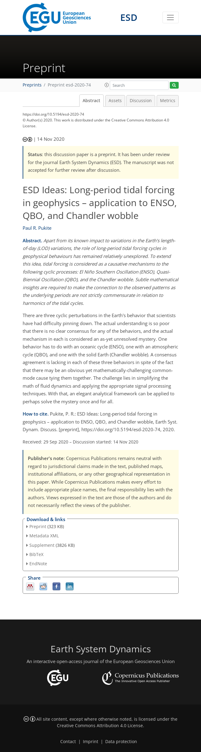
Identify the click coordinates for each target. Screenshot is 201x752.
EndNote (38, 563)
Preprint (37, 526)
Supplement (41, 545)
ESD (128, 17)
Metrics (167, 100)
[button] (107, 85)
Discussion (141, 100)
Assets (115, 100)
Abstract (91, 100)
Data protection (121, 741)
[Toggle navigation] (170, 17)
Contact (68, 741)
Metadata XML (44, 536)
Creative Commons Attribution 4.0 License (100, 725)
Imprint (90, 741)
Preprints (32, 85)
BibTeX (36, 554)
